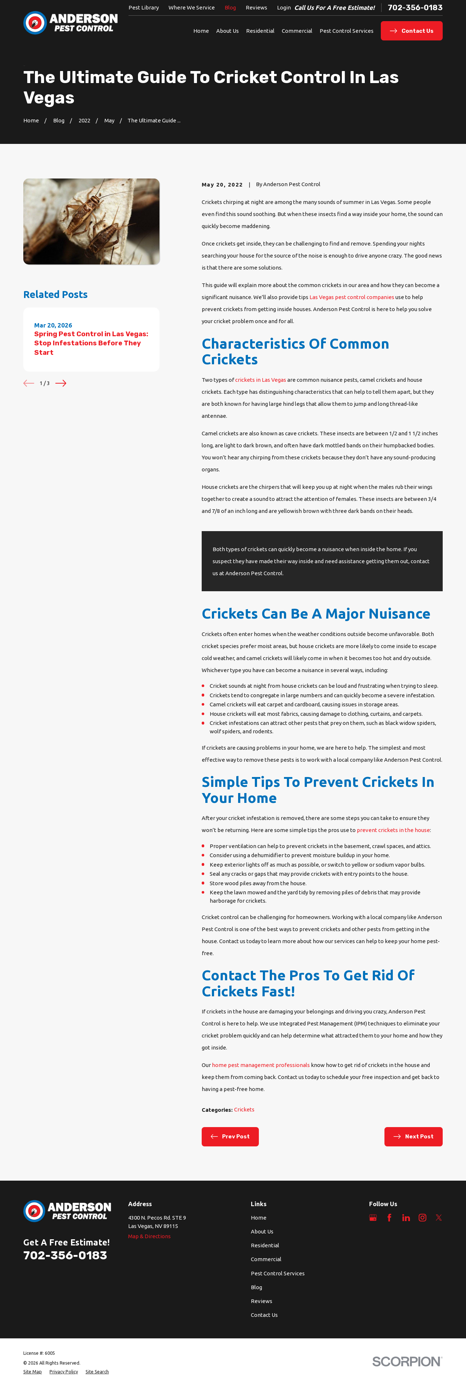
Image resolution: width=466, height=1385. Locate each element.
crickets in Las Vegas (260, 380)
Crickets (244, 1109)
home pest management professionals (261, 1065)
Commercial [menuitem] (297, 31)
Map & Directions (149, 1236)
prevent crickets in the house (393, 830)
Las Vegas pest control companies (351, 297)
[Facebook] (389, 1217)
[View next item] (60, 383)
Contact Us (264, 1315)
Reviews (256, 7)
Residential (265, 1245)
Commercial (266, 1259)
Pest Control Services (278, 1273)
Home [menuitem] (201, 31)
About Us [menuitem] (227, 31)
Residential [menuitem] (260, 31)
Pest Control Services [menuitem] (347, 31)
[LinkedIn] (406, 1217)
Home (258, 1218)
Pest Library (144, 7)
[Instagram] (422, 1217)
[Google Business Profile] (373, 1217)
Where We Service (192, 7)
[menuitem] (32, 1371)
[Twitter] (439, 1217)
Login (284, 7)
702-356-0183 (415, 7)
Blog (230, 7)
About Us (262, 1231)
